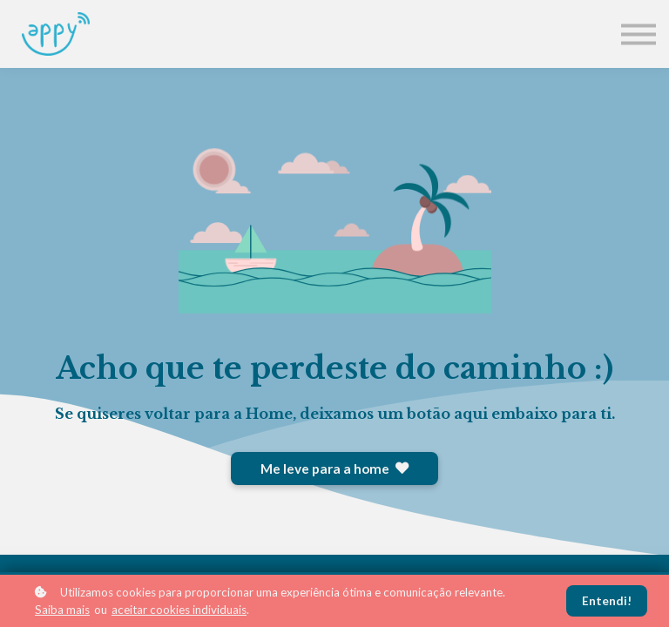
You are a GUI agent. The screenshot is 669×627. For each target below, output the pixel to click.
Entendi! (607, 601)
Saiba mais (62, 610)
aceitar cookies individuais (179, 610)
